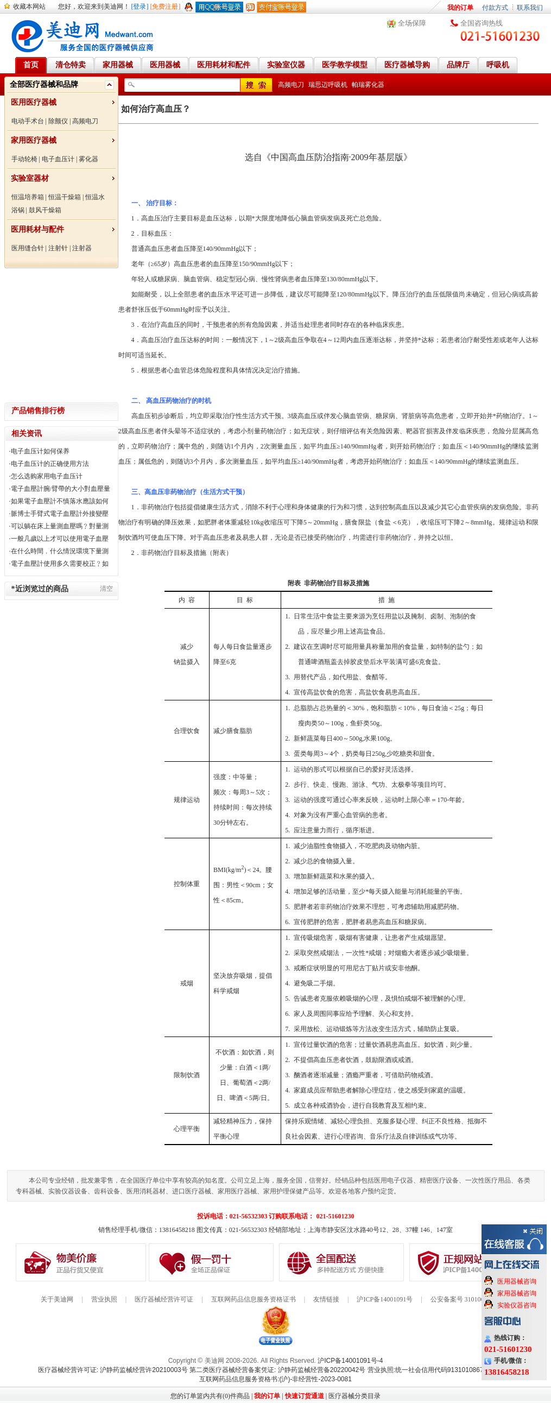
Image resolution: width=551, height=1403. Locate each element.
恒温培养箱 (27, 197)
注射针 (58, 248)
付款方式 (495, 7)
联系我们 (530, 7)
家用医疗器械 (33, 140)
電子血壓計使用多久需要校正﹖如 (60, 563)
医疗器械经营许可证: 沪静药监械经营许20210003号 (113, 1370)
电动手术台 (27, 121)
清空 (106, 588)
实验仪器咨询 (516, 1305)
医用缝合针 (27, 248)
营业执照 (104, 1299)
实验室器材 (30, 178)
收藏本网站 (29, 6)
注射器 (82, 248)
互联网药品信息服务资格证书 (253, 1299)
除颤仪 (58, 121)
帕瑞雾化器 (368, 85)
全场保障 (412, 23)
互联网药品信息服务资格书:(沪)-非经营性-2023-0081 (275, 1379)
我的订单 (460, 7)
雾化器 (88, 159)
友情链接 (326, 1299)
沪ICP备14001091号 (385, 1299)
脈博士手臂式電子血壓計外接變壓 (60, 513)
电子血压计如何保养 (40, 451)
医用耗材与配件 (37, 229)
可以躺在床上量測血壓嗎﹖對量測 (60, 526)
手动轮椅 (24, 159)
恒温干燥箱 (64, 197)
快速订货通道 (304, 1396)
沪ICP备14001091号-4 (350, 1360)
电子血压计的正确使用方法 (50, 463)
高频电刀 (85, 121)
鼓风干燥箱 (45, 210)
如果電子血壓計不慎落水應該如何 (60, 501)
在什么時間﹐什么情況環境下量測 (60, 551)
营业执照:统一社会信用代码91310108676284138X (441, 1370)
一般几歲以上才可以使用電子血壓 (60, 538)
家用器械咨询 (516, 1293)
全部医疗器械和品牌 (44, 84)
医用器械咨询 (516, 1281)
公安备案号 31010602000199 (470, 1299)
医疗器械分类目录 (354, 1396)
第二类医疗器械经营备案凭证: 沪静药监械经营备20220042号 (277, 1370)
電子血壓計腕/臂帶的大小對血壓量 (60, 488)
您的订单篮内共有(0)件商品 (210, 1396)
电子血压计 (58, 159)
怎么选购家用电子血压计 (47, 476)
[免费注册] (165, 6)
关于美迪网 (57, 1299)
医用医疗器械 (33, 102)
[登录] (140, 6)
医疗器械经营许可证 (164, 1299)
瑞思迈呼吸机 (327, 85)
